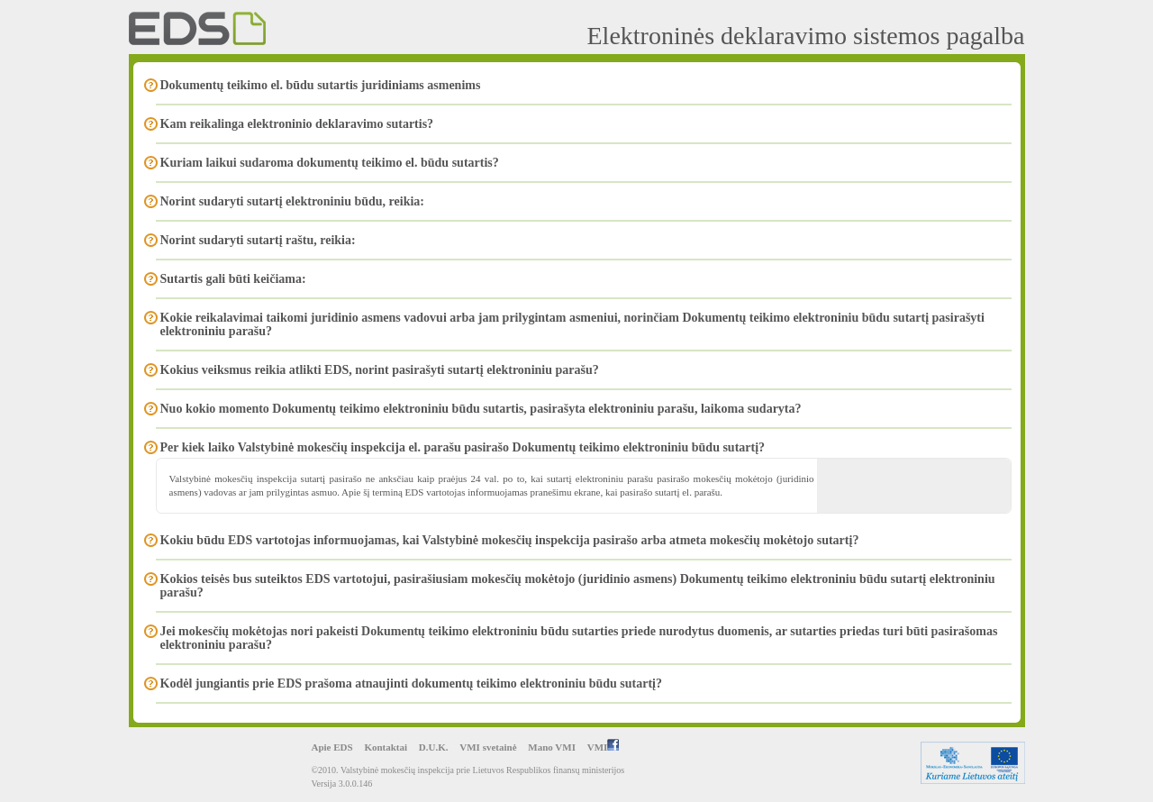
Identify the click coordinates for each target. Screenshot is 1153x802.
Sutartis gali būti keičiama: (233, 279)
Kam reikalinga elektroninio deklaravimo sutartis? (297, 124)
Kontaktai (385, 747)
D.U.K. (434, 747)
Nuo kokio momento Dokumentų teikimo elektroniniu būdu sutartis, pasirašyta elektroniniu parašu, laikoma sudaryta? (481, 408)
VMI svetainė (487, 747)
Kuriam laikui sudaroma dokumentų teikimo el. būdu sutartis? (329, 162)
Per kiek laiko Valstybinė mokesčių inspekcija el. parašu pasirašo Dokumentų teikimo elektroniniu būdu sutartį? (463, 447)
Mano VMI (552, 747)
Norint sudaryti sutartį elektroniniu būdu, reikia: (292, 201)
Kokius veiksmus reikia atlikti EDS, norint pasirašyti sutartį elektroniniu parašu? (379, 370)
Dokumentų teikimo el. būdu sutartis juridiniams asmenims (320, 85)
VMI (603, 747)
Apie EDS (332, 747)
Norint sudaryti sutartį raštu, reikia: (258, 240)
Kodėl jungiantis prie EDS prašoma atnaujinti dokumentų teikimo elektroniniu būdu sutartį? (411, 683)
